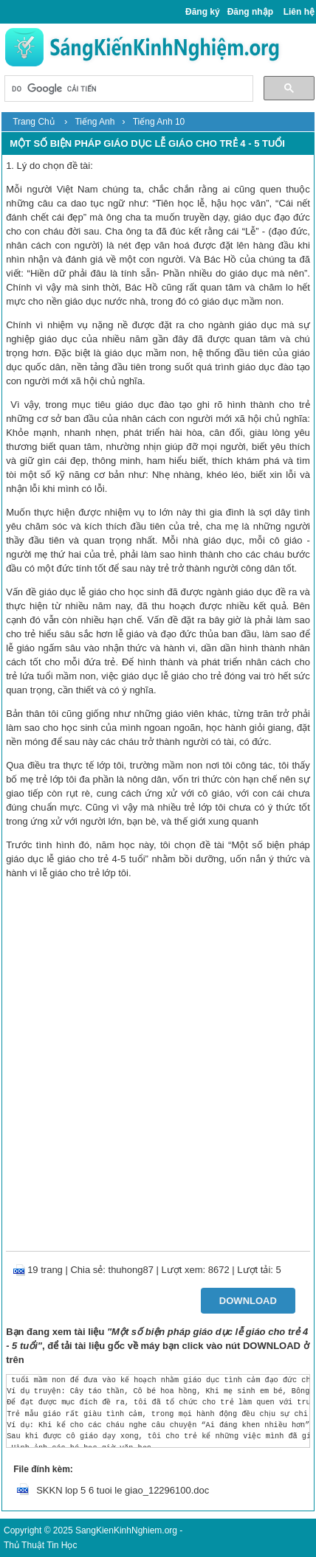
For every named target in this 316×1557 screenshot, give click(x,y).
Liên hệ (299, 12)
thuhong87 (131, 1269)
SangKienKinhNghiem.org (126, 1530)
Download (248, 1300)
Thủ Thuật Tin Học (40, 1545)
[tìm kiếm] (127, 90)
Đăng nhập (250, 12)
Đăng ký (202, 12)
